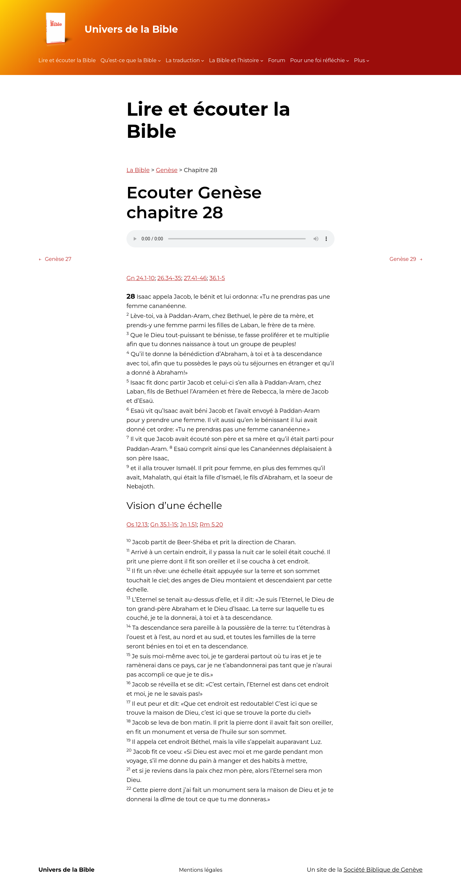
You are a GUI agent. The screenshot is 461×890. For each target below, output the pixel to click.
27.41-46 (195, 278)
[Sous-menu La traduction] (202, 60)
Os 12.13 (137, 524)
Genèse (166, 170)
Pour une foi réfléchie (317, 60)
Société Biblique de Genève (383, 869)
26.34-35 (169, 278)
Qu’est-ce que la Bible (129, 60)
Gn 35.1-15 (163, 524)
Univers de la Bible (131, 29)
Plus (359, 60)
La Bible (138, 170)
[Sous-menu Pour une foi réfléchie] (347, 60)
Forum (276, 60)
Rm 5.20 (211, 524)
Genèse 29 (406, 259)
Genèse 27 (54, 259)
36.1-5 (217, 278)
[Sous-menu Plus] (367, 60)
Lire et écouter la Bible (67, 60)
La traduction (183, 60)
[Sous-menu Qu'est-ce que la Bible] (159, 60)
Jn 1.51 (188, 524)
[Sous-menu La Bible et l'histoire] (261, 60)
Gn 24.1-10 (140, 278)
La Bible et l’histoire (234, 60)
